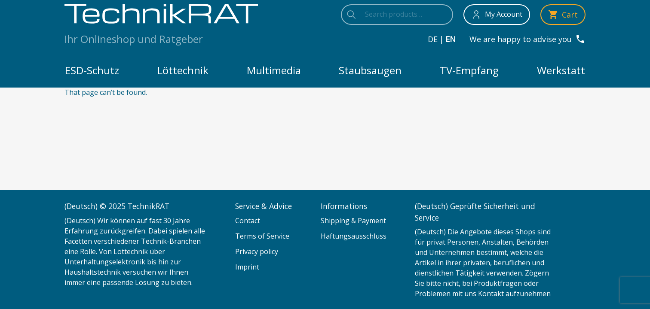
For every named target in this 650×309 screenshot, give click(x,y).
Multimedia (274, 70)
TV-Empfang (469, 70)
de (433, 39)
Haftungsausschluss (353, 236)
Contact (247, 220)
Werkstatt (561, 70)
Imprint (247, 267)
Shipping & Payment (353, 220)
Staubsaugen (370, 70)
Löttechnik (182, 70)
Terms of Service (262, 236)
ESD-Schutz (92, 70)
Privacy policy (256, 251)
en (450, 39)
